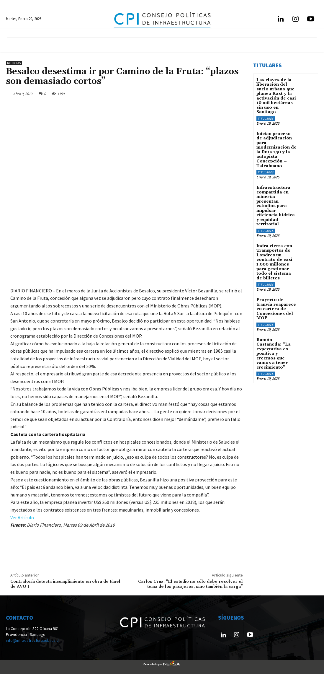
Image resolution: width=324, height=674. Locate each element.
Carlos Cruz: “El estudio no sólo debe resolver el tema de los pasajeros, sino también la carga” (190, 584)
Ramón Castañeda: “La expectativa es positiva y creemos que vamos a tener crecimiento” (273, 352)
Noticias (14, 63)
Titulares (266, 118)
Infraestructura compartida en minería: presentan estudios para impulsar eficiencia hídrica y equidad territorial (275, 205)
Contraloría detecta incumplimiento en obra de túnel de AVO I (65, 584)
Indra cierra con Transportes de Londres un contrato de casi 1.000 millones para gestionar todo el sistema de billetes (274, 260)
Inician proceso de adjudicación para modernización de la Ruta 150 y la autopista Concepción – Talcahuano (276, 149)
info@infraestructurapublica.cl (32, 640)
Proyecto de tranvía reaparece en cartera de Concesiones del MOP (276, 307)
